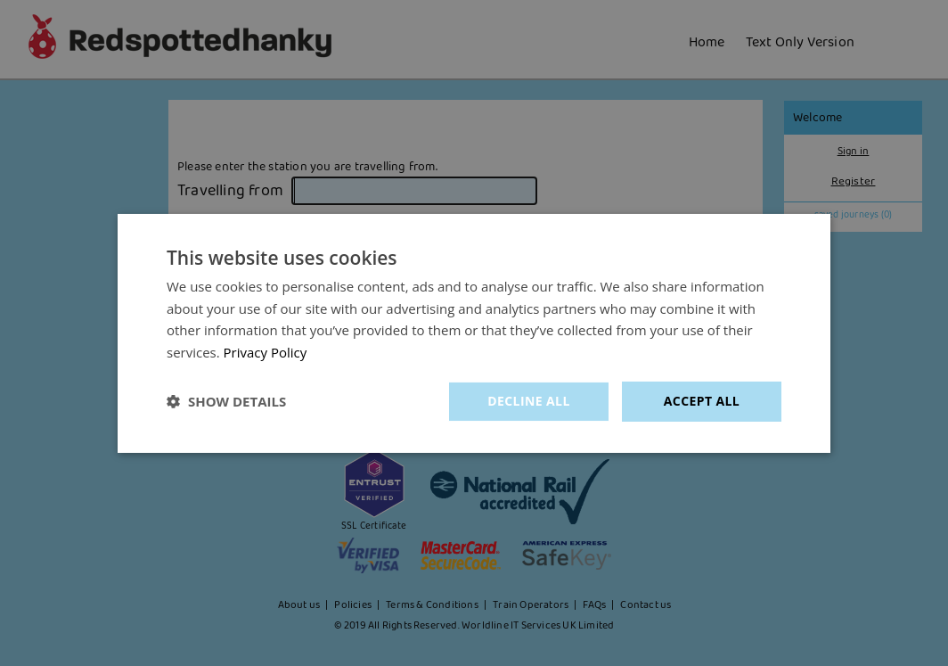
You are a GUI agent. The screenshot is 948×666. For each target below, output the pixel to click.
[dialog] (474, 333)
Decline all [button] (528, 400)
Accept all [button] (702, 400)
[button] (226, 401)
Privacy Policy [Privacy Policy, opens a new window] (265, 352)
